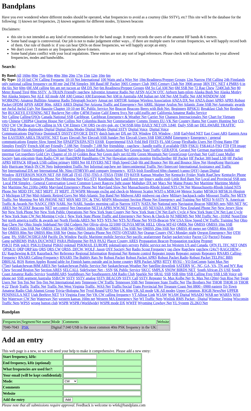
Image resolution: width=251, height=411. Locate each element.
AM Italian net (148, 96)
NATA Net (149, 204)
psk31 (25, 245)
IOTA (131, 171)
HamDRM (73, 158)
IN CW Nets (44, 166)
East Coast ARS (215, 133)
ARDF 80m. (43, 104)
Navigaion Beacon (191, 204)
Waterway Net (47, 299)
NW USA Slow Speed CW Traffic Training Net (204, 220)
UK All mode (143, 290)
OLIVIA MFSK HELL (138, 224)
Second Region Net (25, 270)
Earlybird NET (192, 133)
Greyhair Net (197, 154)
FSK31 (193, 146)
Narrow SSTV (129, 204)
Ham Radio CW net (50, 158)
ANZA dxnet (204, 100)
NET (48, 208)
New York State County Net (109, 212)
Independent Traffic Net (71, 166)
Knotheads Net (109, 179)
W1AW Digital (179, 295)
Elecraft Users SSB (140, 137)
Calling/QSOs (30, 117)
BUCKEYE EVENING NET (29, 113)
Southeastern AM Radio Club (113, 274)
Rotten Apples (35, 262)
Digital (49, 129)
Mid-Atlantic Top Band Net (99, 195)
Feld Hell (141, 142)
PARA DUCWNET (42, 241)
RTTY (167, 262)
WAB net (211, 295)
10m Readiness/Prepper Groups (162, 80)
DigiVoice (35, 133)
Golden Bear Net (89, 154)
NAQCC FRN (45, 204)
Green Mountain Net (152, 154)
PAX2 (101, 241)
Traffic (24, 286)
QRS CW (54, 249)
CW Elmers (71, 125)
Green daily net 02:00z (119, 154)
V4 (62, 295)
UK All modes (164, 290)
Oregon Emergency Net (214, 233)
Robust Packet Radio (173, 257)
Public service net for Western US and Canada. (174, 245)
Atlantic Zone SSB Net (201, 104)
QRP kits (31, 249)
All (19, 75)
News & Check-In (156, 216)
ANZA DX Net (183, 100)
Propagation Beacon (153, 241)
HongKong (215, 162)
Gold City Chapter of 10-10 (56, 154)
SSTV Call (130, 278)
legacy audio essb (158, 179)
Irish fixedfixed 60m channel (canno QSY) (167, 171)
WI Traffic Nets (151, 299)
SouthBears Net (79, 274)
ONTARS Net (132, 233)
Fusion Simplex (32, 150)
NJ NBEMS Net (182, 216)
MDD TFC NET (30, 191)
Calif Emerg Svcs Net (117, 113)
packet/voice (182, 237)
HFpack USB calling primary (48, 162)
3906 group (193, 84)
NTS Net (111, 220)
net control (61, 208)
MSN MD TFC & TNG (83, 199)
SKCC (146, 270)
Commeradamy (124, 121)
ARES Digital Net (76, 104)
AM (62, 96)
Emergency (181, 137)
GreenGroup (178, 154)
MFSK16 (211, 191)
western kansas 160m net (76, 299)
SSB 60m (179, 274)
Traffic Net (38, 286)
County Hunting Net (222, 121)
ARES (57, 104)
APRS (219, 100)
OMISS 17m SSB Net (126, 228)
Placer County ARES (122, 241)
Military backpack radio (187, 195)
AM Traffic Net (183, 96)
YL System (181, 303)
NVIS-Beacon (158, 220)
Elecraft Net (78, 137)
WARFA (225, 295)
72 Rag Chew (204, 88)
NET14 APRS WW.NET (109, 208)
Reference (67, 253)
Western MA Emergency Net (117, 299)
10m (101, 75)
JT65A (108, 175)
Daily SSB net (188, 125)
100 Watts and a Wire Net (119, 80)
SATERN (183, 266)
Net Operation (80, 208)
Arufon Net (174, 104)
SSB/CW (58, 278)
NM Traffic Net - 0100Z (212, 216)
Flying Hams (222, 142)
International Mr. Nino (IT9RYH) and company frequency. (83, 171)
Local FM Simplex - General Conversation (34, 183)
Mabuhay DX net (144, 183)
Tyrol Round (95, 290)
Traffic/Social (122, 286)
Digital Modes (95, 129)
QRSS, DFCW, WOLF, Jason (83, 249)
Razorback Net (48, 253)
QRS (42, 249)
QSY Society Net (118, 249)
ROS (20, 262)
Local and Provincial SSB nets (223, 179)
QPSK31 (9, 249)
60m (49, 75)
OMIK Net (185, 224)
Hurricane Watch (21, 166)
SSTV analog (85, 278)
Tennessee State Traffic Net (165, 282)
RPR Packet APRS (148, 262)
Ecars (64, 137)
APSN (28, 104)
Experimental (116, 142)
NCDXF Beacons (31, 208)
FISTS (154, 142)
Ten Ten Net (26, 282)
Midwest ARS (131, 195)
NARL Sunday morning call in (96, 204)
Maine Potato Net (186, 183)
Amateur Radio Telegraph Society (72, 100)
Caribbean (82, 117)
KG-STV (90, 179)
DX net (126, 133)
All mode (51, 96)
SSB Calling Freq (199, 274)
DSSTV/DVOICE (74, 133)
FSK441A (207, 146)
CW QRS (88, 125)
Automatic (226, 104)
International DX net (23, 171)
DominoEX (52, 133)
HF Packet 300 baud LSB (208, 158)
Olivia (94, 224)
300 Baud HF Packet (104, 84)
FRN (184, 146)
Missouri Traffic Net (221, 195)
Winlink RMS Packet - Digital (185, 299)
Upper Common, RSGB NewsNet (201, 290)
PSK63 (58, 245)
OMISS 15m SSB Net (57, 228)
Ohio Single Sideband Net (43, 224)
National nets (167, 204)
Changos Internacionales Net (186, 117)
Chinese (15, 121)
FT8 (226, 146)
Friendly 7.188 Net (65, 146)
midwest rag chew (155, 195)
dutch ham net (109, 133)
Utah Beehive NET (45, 295)
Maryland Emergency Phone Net (73, 187)
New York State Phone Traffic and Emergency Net (105, 216)
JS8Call (67, 175)
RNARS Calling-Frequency (38, 257)
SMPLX (158, 270)
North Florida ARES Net (78, 220)
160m (26, 75)
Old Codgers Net (76, 224)
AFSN (139, 92)
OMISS (199, 224)
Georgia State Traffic (145, 150)
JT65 (87, 175)
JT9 (126, 175)
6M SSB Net (184, 88)
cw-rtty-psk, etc (107, 125)
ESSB (100, 142)
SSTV (70, 278)
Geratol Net (187, 150)
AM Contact (75, 96)
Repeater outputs (188, 253)
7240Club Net (225, 88)
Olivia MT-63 (166, 224)
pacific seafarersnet (147, 237)
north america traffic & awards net (33, 220)
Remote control (139, 253)
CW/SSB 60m (130, 125)
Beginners (178, 109)
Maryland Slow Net (112, 187)
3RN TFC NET (214, 84)
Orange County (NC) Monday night (170, 233)
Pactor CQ (199, 237)
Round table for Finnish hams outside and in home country (90, 262)
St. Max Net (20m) (205, 278)
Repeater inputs (163, 253)
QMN (242, 245)
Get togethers (25, 154)
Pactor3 (214, 237)
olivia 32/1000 (110, 224)
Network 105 (138, 208)
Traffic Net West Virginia (65, 286)
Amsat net (105, 100)
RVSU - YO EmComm (189, 262)
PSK (16, 245)
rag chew (174, 249)
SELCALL (71, 270)
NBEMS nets (216, 204)
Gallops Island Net (59, 150)
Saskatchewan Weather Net (128, 266)
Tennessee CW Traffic (98, 282)
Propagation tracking (185, 241)
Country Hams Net (192, 121)
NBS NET (234, 204)
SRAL (158, 274)
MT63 (206, 199)
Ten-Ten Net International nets (58, 282)
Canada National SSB (57, 117)
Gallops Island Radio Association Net (101, 150)
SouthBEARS (56, 274)
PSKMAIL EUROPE (92, 245)
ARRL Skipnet (154, 104)
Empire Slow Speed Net (44, 142)
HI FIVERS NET (98, 162)
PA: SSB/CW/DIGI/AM (29, 237)
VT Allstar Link (143, 295)
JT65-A (96, 175)
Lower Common (78, 183)
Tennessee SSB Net (129, 282)
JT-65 (78, 175)
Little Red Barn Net (186, 179)
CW (13, 125)
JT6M (118, 175)
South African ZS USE (214, 270)
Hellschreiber (162, 158)
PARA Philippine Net (72, 241)
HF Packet (180, 158)
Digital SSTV (117, 129)
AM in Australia (124, 96)
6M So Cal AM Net (159, 88)
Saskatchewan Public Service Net (82, 266)
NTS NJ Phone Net (133, 220)
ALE (40, 96)
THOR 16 (230, 282)
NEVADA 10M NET (164, 208)
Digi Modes (18, 129)
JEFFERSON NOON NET (34, 175)
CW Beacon (26, 125)
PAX (93, 241)
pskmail (70, 245)
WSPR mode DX (112, 303)
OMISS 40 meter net (191, 228)
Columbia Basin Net (97, 121)
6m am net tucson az (65, 88)
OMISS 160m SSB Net (91, 228)
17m (79, 75)
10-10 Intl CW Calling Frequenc (40, 80)
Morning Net (28, 199)
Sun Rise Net (230, 278)
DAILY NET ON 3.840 (159, 125)
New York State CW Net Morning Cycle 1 (36, 216)
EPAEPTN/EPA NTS (78, 142)
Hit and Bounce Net (153, 162)
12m (94, 75)
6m (108, 75)
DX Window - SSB (166, 133)
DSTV (93, 133)
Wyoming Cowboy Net (155, 303)
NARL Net (64, 204)
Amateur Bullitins (33, 100)
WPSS (25, 303)
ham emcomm (24, 158)
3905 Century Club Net (167, 84)
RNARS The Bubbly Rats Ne (81, 257)
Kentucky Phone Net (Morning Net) (56, 179)
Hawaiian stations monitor (131, 158)
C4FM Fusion (90, 113)
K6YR (135, 175)
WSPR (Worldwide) (84, 303)
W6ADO (197, 295)
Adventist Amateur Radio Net (113, 92)
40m (57, 75)
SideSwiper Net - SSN (96, 270)
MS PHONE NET (52, 199)
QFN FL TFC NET (223, 245)
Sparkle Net (144, 274)
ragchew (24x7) (207, 249)
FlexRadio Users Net (197, 142)
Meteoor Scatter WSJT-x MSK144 (155, 191)
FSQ (218, 146)
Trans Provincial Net (148, 286)
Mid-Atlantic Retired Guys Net (55, 195)
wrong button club (44, 303)
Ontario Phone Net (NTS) (102, 233)
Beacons (133, 109)
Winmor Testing (220, 299)
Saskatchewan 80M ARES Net (34, 266)
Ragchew (188, 249)
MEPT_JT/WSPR (72, 191)
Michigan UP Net (18, 195)
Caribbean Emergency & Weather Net (118, 117)
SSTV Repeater (150, 278)
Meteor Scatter (192, 191)
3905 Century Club (135, 84)
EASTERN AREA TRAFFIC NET (33, 137)
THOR (217, 282)
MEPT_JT (50, 191)
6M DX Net (90, 88)
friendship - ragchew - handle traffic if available (144, 146)
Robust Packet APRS (141, 257)
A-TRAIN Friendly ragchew (69, 92)
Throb (13, 286)
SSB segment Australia (34, 278)
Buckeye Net (61, 113)
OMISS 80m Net (20, 233)
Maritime (207, 183)
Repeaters (208, 253)
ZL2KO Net (199, 303)
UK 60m (126, 290)
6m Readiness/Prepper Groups (121, 88)
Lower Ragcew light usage (111, 183)
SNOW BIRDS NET (180, 270)
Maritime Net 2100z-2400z (28, 187)
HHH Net (78, 162)
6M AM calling (38, 88)
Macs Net (165, 183)
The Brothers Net (198, 282)
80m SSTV (38, 92)
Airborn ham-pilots (179, 92)
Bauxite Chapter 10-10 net (60, 109)
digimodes (36, 129)
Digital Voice (138, 129)
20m (72, 75)
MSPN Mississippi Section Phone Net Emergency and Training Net (151, 199)
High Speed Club (125, 162)
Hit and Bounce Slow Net (187, 162)
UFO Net (112, 290)
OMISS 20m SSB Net (159, 228)
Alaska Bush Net (206, 92)
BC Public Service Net (97, 109)
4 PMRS (232, 84)
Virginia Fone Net (78, 295)
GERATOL (170, 150)
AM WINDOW (207, 96)
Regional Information (91, 253)
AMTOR (120, 100)
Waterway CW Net (22, 299)
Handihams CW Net (96, 158)
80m (34, 75)
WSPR (63, 303)
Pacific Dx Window (62, 237)
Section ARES (51, 270)
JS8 (58, 175)
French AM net (39, 146)
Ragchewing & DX (22, 253)
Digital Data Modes (69, 129)
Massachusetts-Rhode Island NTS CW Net (159, 187)
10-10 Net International (82, 80)
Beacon (120, 109)
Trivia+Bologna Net (70, 290)
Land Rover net (132, 179)
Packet (167, 237)
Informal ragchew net (105, 166)
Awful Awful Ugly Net (23, 109)
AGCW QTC (155, 92)
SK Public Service (126, 270)
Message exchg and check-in (107, 191)
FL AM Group (170, 142)
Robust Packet (114, 257)
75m (42, 75)
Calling (13, 117)
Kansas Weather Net (155, 175)
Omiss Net (75, 233)
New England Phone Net (198, 208)
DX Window (141, 133)
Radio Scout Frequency (149, 249)
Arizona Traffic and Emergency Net (116, 104)
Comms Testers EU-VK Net (157, 121)
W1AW (161, 295)
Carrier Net (156, 117)
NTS (100, 220)
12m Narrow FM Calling (205, 80)
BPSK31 (193, 109)
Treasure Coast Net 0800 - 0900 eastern (193, 286)
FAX (130, 142)
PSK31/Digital (41, 245)
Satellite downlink (162, 266)
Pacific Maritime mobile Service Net (105, 237)
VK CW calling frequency (111, 295)
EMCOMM (163, 137)
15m (87, 75)
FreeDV (21, 146)
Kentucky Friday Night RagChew (196, 175)
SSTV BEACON (109, 278)
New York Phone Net (23, 212)
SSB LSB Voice (225, 274)
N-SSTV (218, 199)
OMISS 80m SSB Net (50, 233)
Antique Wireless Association (149, 100)
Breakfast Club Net (215, 109)
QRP (20, 249)
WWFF (131, 303)
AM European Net (98, 96)
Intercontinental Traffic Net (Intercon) (150, 166)
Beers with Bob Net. (156, 109)
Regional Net (117, 253)
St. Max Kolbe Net (177, 278)
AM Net (166, 96)
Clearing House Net (48, 121)
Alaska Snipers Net (22, 96)
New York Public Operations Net (64, 212)
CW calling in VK (49, 125)
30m (64, 75)
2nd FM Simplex (76, 84)
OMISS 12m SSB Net (24, 228)
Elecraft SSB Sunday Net (106, 137)
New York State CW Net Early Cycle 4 (159, 212)
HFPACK (19, 162)
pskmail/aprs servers (124, 245)
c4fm (75, 113)
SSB (167, 274)
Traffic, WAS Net (98, 286)
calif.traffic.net (145, 113)
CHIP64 (27, 121)
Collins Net (72, 121)
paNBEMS (19, 241)
